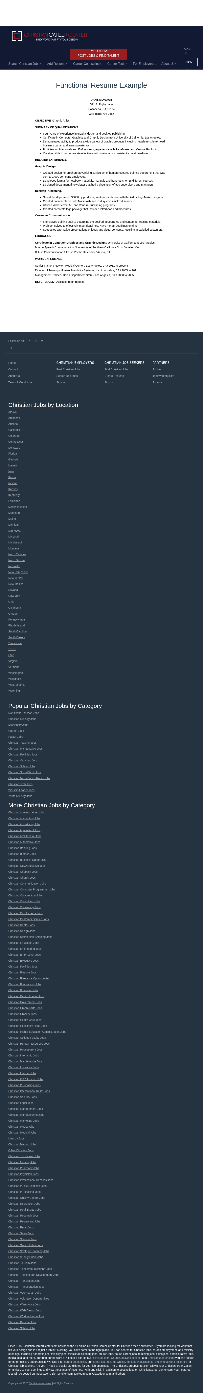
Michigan (13, 524)
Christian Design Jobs (21, 931)
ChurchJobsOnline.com (125, 1357)
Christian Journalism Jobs (24, 1156)
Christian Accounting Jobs (24, 818)
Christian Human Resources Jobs (29, 1043)
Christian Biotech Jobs (22, 853)
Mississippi (15, 542)
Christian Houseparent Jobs (25, 1049)
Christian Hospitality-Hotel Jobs (27, 1025)
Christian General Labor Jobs (26, 996)
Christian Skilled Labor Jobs (25, 1245)
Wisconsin (14, 678)
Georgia (13, 459)
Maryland (14, 512)
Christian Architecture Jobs (24, 836)
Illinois (12, 477)
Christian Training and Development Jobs (33, 1274)
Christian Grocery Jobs (22, 1014)
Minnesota (14, 530)
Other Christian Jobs (21, 1150)
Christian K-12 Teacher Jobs (25, 1079)
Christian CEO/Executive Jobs (27, 865)
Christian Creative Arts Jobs (25, 913)
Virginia (12, 661)
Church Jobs (16, 730)
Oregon (13, 613)
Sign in (187, 51)
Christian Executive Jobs (23, 960)
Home (12, 362)
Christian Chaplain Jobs (23, 871)
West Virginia (16, 684)
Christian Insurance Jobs (23, 1067)
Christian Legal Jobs (21, 1102)
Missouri (13, 536)
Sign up (189, 63)
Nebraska (14, 566)
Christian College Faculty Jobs (27, 1037)
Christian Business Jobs (23, 990)
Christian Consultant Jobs (24, 901)
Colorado (14, 435)
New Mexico (15, 584)
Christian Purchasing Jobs (24, 1085)
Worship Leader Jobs (21, 790)
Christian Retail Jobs (21, 1227)
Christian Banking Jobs (22, 848)
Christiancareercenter (40, 1383)
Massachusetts (17, 506)
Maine (12, 518)
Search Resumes (67, 375)
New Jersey (15, 578)
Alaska (12, 412)
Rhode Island (16, 625)
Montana (13, 548)
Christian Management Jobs (25, 1108)
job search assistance (140, 1361)
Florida (12, 453)
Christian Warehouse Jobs (24, 1304)
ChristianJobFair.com (160, 1357)
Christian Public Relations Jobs (27, 1185)
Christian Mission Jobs (22, 1144)
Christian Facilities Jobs (22, 754)
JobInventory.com (163, 375)
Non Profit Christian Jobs (23, 713)
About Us (14, 375)
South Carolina (17, 631)
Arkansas (14, 418)
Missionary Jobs (18, 724)
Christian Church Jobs (22, 877)
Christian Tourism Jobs (22, 1263)
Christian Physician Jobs (23, 1174)
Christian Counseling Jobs (24, 907)
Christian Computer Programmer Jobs (31, 889)
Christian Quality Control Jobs (26, 1197)
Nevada (13, 589)
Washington (15, 672)
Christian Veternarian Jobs (24, 1292)
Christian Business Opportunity (27, 859)
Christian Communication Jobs (27, 883)
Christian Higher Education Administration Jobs (37, 1031)
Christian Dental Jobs (21, 925)
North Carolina (17, 554)
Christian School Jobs (21, 766)
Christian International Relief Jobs (29, 1091)
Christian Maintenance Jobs (25, 748)
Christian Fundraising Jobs (24, 984)
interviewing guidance (173, 1361)
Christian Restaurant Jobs (24, 1221)
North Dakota (16, 560)
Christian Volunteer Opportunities (28, 1298)
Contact (13, 369)
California (14, 429)
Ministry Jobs (16, 1138)
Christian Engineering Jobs (24, 948)
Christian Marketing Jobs (23, 1120)
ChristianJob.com (98, 1357)
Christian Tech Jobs (20, 784)
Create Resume (114, 375)
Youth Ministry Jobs (20, 796)
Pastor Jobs (15, 736)
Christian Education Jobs (23, 942)
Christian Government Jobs (25, 1002)
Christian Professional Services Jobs (30, 1180)
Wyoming (14, 690)
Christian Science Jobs (22, 1239)
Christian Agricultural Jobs (24, 830)
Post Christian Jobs (68, 369)
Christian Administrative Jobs (26, 812)
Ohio (11, 601)
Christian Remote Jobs (22, 1322)
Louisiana (14, 501)
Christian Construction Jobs (25, 895)
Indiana (12, 483)
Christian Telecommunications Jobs (30, 1268)
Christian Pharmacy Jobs (23, 1168)
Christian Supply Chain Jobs (25, 1257)
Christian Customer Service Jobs (28, 919)
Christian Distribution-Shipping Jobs (30, 936)
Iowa (11, 471)
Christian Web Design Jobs (25, 1310)
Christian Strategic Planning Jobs (28, 1251)
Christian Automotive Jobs (24, 842)
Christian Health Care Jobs (24, 1019)
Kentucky (14, 495)
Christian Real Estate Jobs (24, 1209)
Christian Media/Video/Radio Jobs (29, 778)
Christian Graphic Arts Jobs (25, 1008)
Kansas (13, 489)
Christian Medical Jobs (22, 1132)
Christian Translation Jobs (24, 1280)
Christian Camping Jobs (23, 760)
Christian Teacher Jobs (22, 742)
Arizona (13, 423)
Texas (12, 649)
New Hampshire (18, 572)
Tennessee (15, 643)
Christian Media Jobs (21, 1126)
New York (14, 595)
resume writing (116, 1361)
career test (98, 1361)
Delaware (14, 447)
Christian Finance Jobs (22, 972)
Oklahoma (14, 607)
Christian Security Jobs (22, 1097)
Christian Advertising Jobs (24, 824)
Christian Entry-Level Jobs (24, 954)
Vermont (13, 667)
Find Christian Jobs (116, 369)
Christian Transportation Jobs (26, 1286)
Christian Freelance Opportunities (29, 978)
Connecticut (15, 441)
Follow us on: (16, 340)
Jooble (157, 369)
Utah (11, 655)
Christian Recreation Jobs (24, 1203)
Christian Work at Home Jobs (26, 1316)
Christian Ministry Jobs (22, 719)
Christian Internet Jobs (22, 1073)
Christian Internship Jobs (23, 1055)
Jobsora (158, 382)
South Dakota (16, 637)
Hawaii (12, 465)
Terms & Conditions (20, 382)
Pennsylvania (16, 619)
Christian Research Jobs (23, 1215)
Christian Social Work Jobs (24, 772)
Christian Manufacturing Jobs (26, 1114)
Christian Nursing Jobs (22, 1162)
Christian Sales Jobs (21, 1233)
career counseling (75, 1361)
